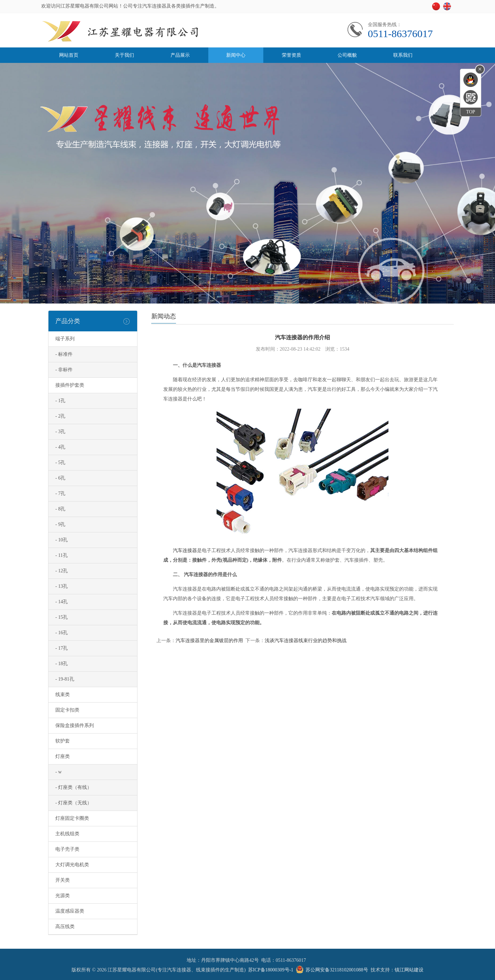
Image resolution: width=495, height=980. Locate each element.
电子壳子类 (67, 849)
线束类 (62, 694)
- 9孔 (60, 524)
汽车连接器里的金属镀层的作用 (209, 640)
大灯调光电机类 (72, 864)
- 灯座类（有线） (73, 787)
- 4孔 (60, 447)
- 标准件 (64, 354)
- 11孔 (61, 555)
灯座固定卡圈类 (72, 818)
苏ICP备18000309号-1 (270, 969)
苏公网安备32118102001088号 (337, 969)
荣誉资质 (291, 55)
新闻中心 (235, 55)
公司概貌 (347, 55)
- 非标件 (64, 369)
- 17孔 (61, 648)
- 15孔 (61, 617)
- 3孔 (60, 431)
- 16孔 (61, 632)
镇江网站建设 (409, 969)
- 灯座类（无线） (73, 802)
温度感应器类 (69, 911)
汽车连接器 (185, 550)
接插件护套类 (69, 385)
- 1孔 (60, 400)
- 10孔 (61, 539)
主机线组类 (67, 833)
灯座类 (62, 756)
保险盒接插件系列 (74, 725)
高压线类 (65, 926)
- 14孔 (61, 601)
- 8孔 (60, 508)
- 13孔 (61, 586)
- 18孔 (61, 663)
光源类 (62, 895)
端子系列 (65, 338)
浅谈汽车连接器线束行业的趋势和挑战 (305, 640)
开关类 (62, 880)
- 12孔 (61, 570)
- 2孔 (60, 416)
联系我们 (402, 55)
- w (58, 771)
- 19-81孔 (64, 679)
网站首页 (68, 55)
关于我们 (124, 55)
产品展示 (180, 55)
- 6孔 (60, 478)
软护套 (62, 741)
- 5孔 (60, 462)
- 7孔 (60, 493)
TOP (470, 111)
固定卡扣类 (67, 710)
